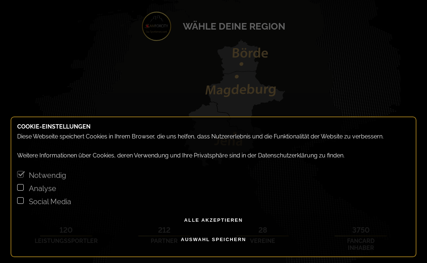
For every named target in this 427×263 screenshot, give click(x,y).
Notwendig (47, 175)
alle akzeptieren (213, 220)
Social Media (50, 201)
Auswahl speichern (213, 239)
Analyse (42, 188)
